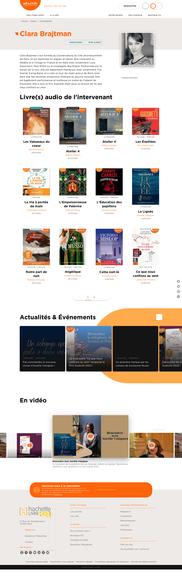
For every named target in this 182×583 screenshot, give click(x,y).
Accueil (24, 21)
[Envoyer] (145, 490)
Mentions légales (84, 561)
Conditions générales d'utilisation (112, 561)
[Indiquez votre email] (118, 490)
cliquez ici (58, 494)
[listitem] (22, 552)
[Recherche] (145, 6)
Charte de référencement (143, 561)
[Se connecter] (156, 6)
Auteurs (34, 21)
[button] (128, 6)
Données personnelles (37, 561)
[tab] (22, 15)
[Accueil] (30, 6)
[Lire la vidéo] (29, 445)
